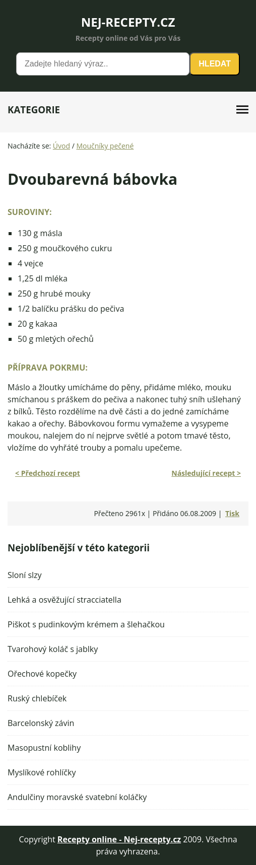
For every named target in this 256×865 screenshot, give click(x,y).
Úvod (61, 146)
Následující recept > (206, 473)
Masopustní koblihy (44, 747)
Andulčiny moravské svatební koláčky (77, 797)
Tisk (232, 513)
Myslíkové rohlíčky (42, 772)
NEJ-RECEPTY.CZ (128, 22)
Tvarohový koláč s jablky (53, 649)
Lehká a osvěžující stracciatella (64, 599)
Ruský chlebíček (37, 698)
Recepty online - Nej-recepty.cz (119, 839)
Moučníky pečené (105, 146)
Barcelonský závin (41, 723)
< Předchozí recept (47, 473)
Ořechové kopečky (42, 673)
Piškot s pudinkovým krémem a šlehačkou (86, 624)
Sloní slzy (25, 575)
